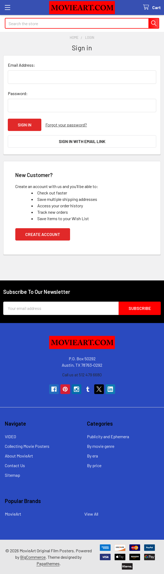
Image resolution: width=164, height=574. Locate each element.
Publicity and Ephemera (108, 436)
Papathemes (48, 562)
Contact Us (15, 465)
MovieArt (13, 513)
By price (94, 465)
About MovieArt (19, 455)
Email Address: (21, 64)
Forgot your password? (66, 124)
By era (92, 455)
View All (91, 513)
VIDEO (10, 436)
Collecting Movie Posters (27, 445)
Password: (18, 93)
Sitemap (12, 474)
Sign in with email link (82, 141)
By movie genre (100, 445)
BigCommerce (33, 556)
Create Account (42, 234)
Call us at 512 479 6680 (82, 374)
